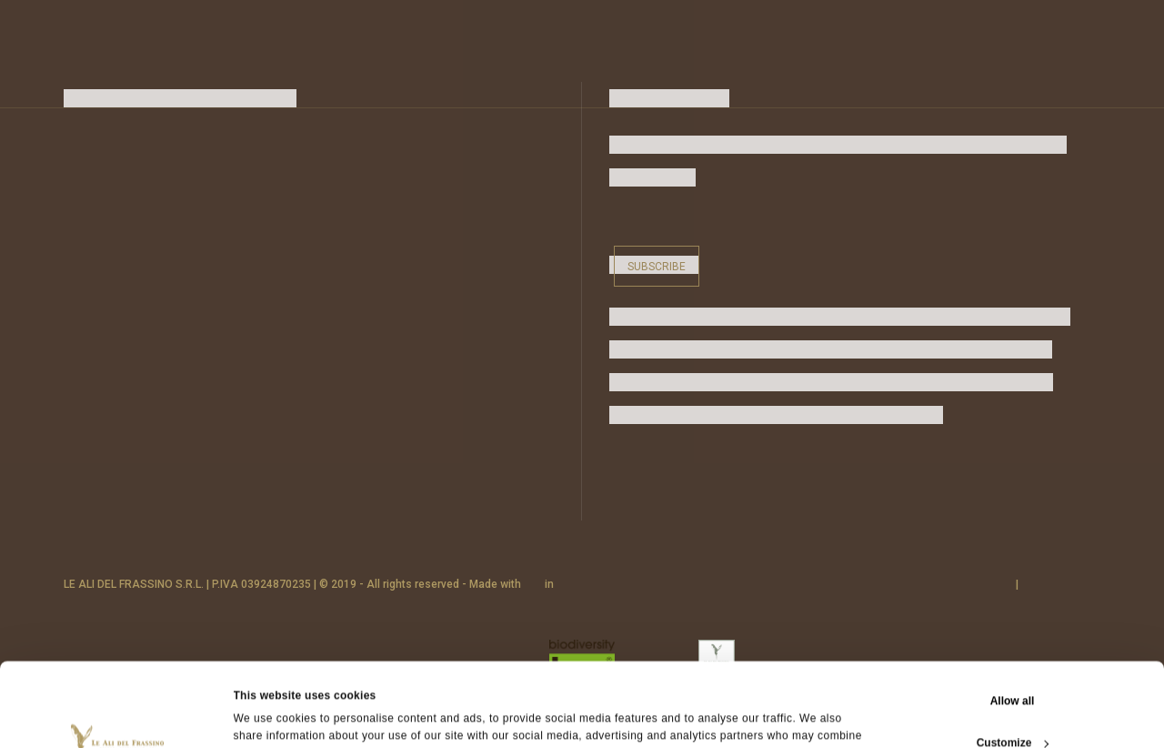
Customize (1013, 664)
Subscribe (656, 266)
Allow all (1012, 622)
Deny (1011, 706)
